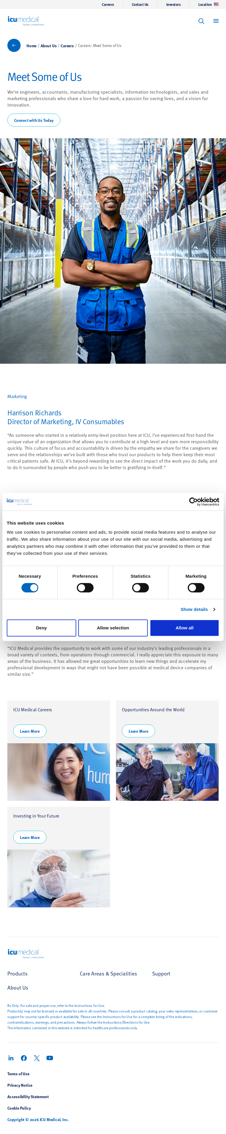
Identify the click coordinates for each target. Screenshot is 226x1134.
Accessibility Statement (28, 1096)
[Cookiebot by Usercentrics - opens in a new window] (193, 501)
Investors (173, 4)
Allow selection (113, 627)
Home (31, 45)
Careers (108, 4)
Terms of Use (18, 1073)
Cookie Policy (19, 1108)
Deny (41, 627)
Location (208, 4)
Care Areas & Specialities (108, 973)
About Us (48, 45)
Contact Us (140, 4)
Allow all (185, 627)
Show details (194, 609)
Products (17, 973)
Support (161, 973)
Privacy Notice (19, 1085)
